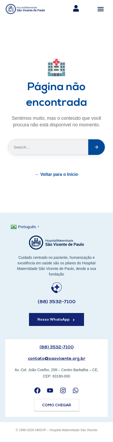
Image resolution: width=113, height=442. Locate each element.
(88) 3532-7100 (57, 302)
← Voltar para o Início (56, 174)
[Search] (96, 147)
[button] (101, 9)
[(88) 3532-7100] (56, 287)
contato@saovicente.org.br (56, 359)
